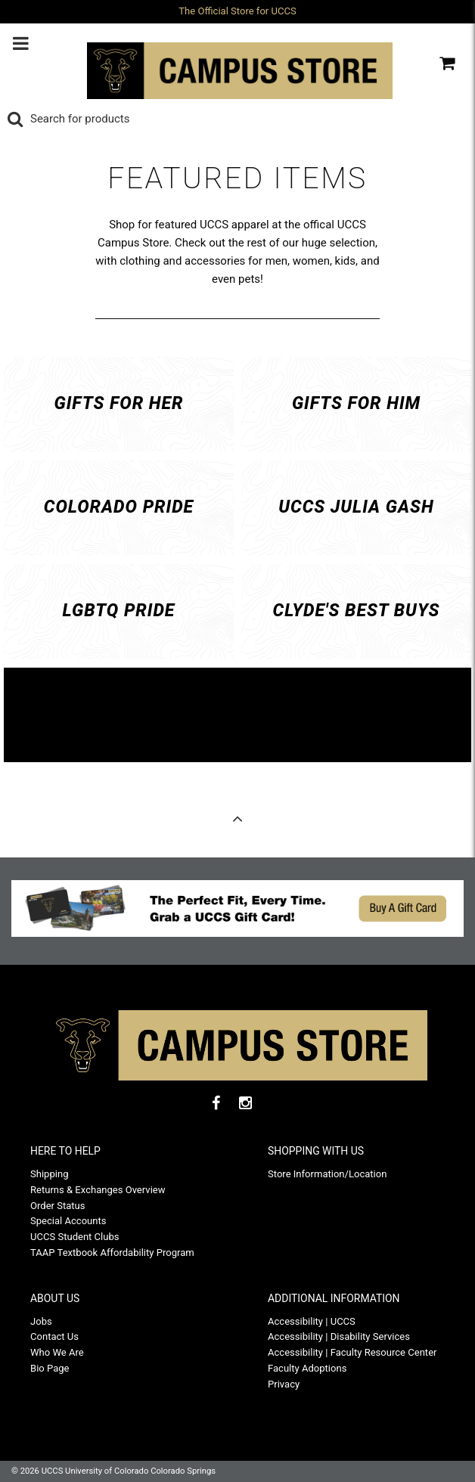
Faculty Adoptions (307, 1368)
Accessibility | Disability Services (339, 1336)
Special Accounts (68, 1220)
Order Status (57, 1205)
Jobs (41, 1321)
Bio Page (49, 1368)
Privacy (284, 1384)
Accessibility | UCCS (311, 1321)
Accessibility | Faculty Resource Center (352, 1352)
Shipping (49, 1174)
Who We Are (57, 1352)
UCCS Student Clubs (75, 1236)
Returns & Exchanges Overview (98, 1189)
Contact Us (54, 1336)
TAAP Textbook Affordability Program (112, 1252)
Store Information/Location (327, 1174)
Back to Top (237, 823)
